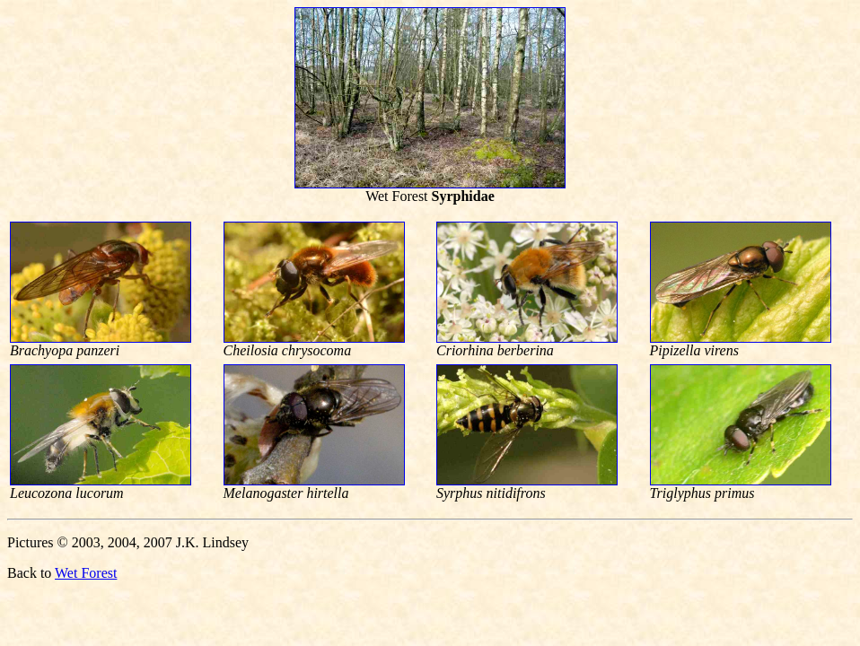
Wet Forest (86, 573)
